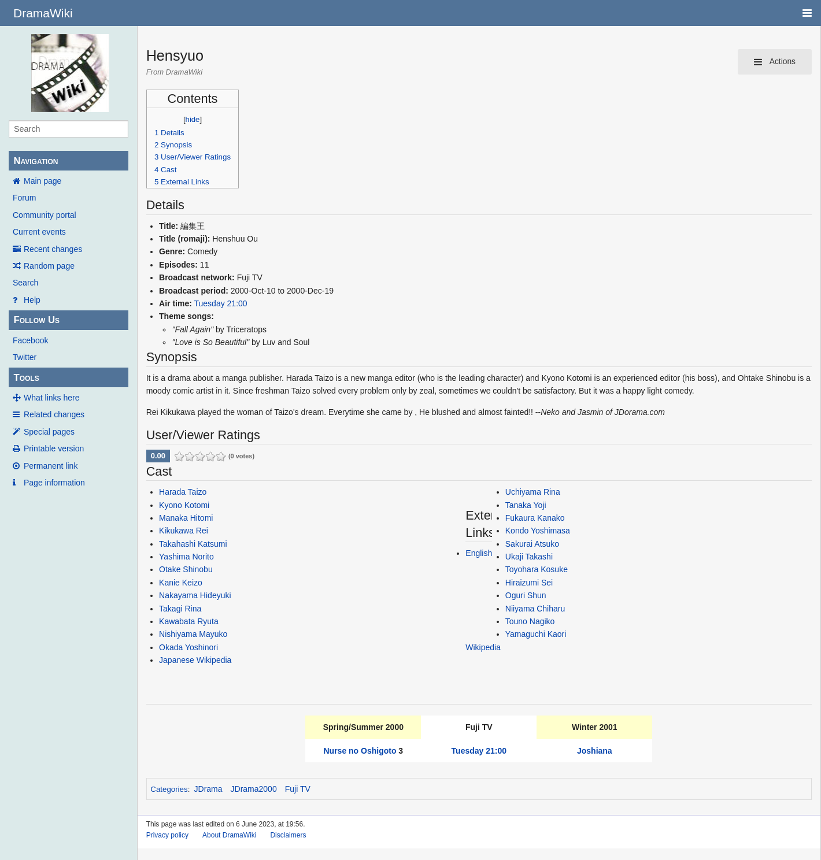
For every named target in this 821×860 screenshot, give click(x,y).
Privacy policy (167, 835)
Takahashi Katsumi (193, 543)
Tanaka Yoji (525, 505)
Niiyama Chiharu (535, 608)
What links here (51, 397)
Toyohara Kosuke (536, 569)
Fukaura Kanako (535, 517)
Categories (168, 789)
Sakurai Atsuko (532, 543)
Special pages (49, 431)
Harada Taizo (182, 491)
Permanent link (50, 465)
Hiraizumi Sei (529, 582)
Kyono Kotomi (184, 505)
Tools (26, 377)
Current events (39, 231)
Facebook (30, 340)
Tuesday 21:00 (220, 303)
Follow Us (36, 319)
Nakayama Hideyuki (195, 595)
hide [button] (193, 119)
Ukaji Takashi (529, 556)
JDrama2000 (254, 789)
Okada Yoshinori (188, 647)
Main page (42, 181)
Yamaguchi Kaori (536, 634)
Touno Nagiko (530, 621)
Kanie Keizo (180, 582)
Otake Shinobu (186, 569)
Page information (54, 482)
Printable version (54, 448)
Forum (24, 197)
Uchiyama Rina (532, 491)
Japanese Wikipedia (195, 660)
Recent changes (53, 249)
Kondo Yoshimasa (537, 530)
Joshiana (594, 750)
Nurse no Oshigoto (359, 750)
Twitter (24, 357)
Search (25, 282)
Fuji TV (297, 789)
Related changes (54, 414)
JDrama (208, 789)
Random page (49, 265)
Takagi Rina (180, 608)
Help (32, 300)
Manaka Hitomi (186, 517)
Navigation (35, 160)
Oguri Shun (525, 595)
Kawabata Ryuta (189, 621)
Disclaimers (288, 835)
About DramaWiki (229, 835)
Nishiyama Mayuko (193, 634)
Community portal (44, 215)
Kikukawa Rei (183, 530)
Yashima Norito (186, 556)
